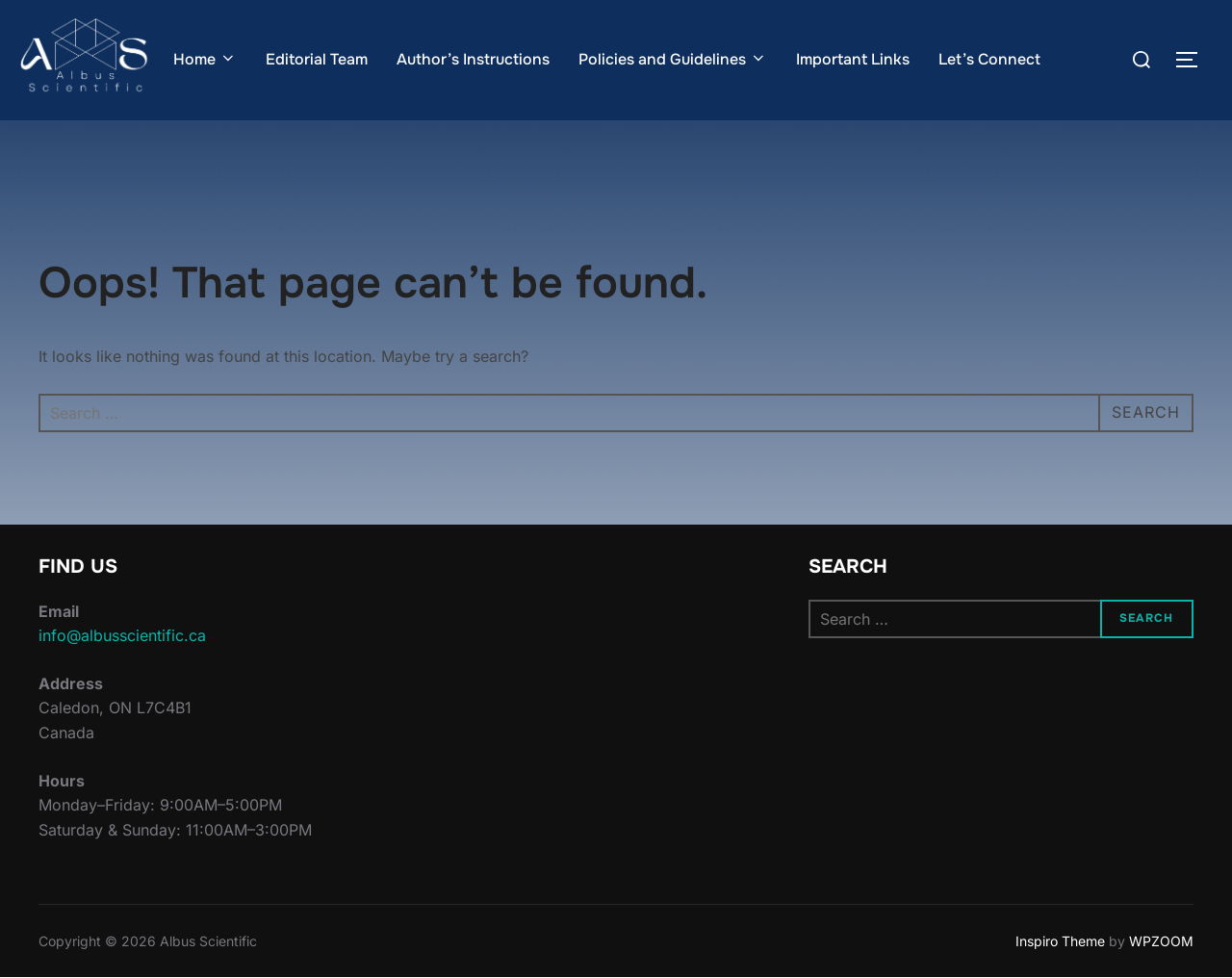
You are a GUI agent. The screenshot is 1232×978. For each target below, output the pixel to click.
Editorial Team (317, 59)
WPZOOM (1161, 941)
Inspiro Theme (1060, 941)
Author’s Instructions (473, 59)
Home (205, 59)
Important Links (853, 59)
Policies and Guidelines (672, 59)
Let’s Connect (989, 59)
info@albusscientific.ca (122, 635)
